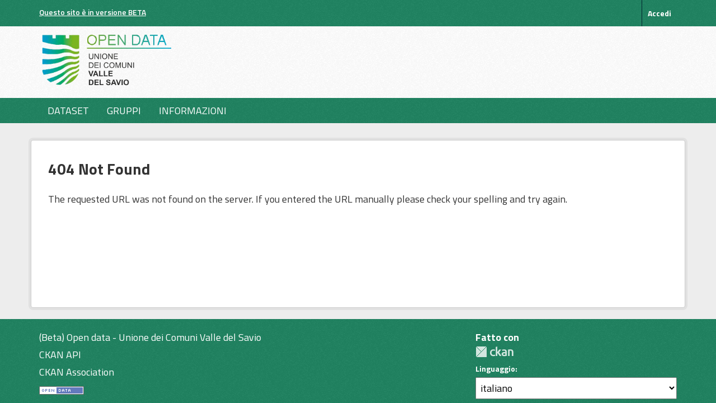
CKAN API (60, 354)
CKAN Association (76, 371)
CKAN (494, 352)
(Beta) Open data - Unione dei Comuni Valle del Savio (150, 337)
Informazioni (193, 110)
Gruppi (124, 110)
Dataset (68, 110)
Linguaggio (495, 368)
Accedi (659, 13)
